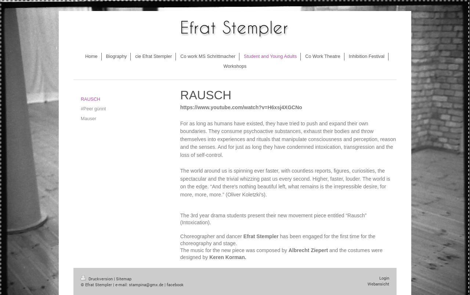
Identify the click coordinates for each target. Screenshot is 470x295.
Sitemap (123, 278)
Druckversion (97, 278)
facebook (175, 284)
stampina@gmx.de (146, 284)
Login (384, 278)
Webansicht (378, 284)
